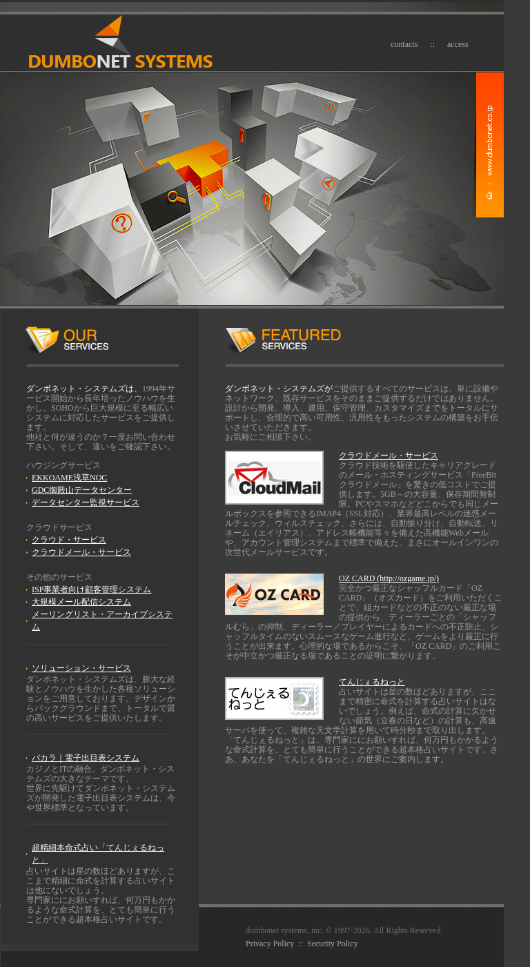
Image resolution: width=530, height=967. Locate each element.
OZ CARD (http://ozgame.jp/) (389, 578)
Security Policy (332, 943)
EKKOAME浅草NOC (69, 477)
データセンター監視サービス (85, 502)
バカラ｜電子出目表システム (85, 758)
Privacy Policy (270, 943)
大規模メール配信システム (81, 602)
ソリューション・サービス (81, 668)
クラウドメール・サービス (81, 552)
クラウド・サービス (69, 540)
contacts (404, 44)
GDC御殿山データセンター (82, 490)
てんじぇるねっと (372, 682)
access (458, 44)
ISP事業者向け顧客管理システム (91, 589)
